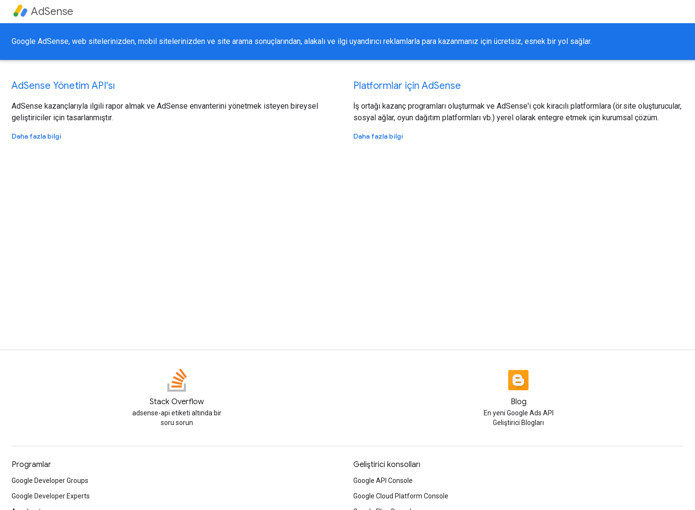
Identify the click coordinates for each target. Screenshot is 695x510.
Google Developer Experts (51, 496)
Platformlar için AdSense (407, 86)
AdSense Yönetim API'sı (63, 86)
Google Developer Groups (50, 480)
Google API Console (383, 480)
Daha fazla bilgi (36, 136)
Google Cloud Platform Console (400, 496)
